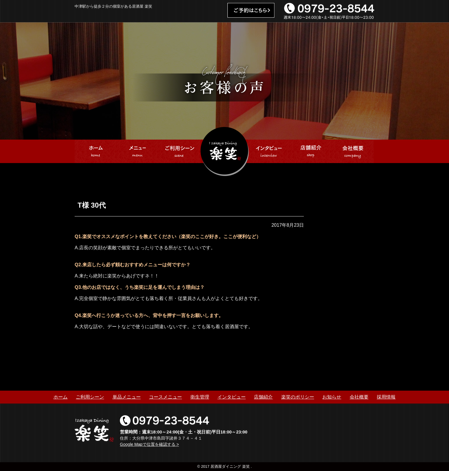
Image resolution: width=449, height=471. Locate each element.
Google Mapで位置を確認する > (149, 444)
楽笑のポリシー (297, 396)
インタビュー (231, 396)
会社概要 (359, 396)
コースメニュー (165, 396)
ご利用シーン (90, 396)
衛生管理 (199, 396)
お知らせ (331, 396)
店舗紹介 (263, 396)
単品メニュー (127, 396)
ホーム (60, 396)
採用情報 (386, 396)
